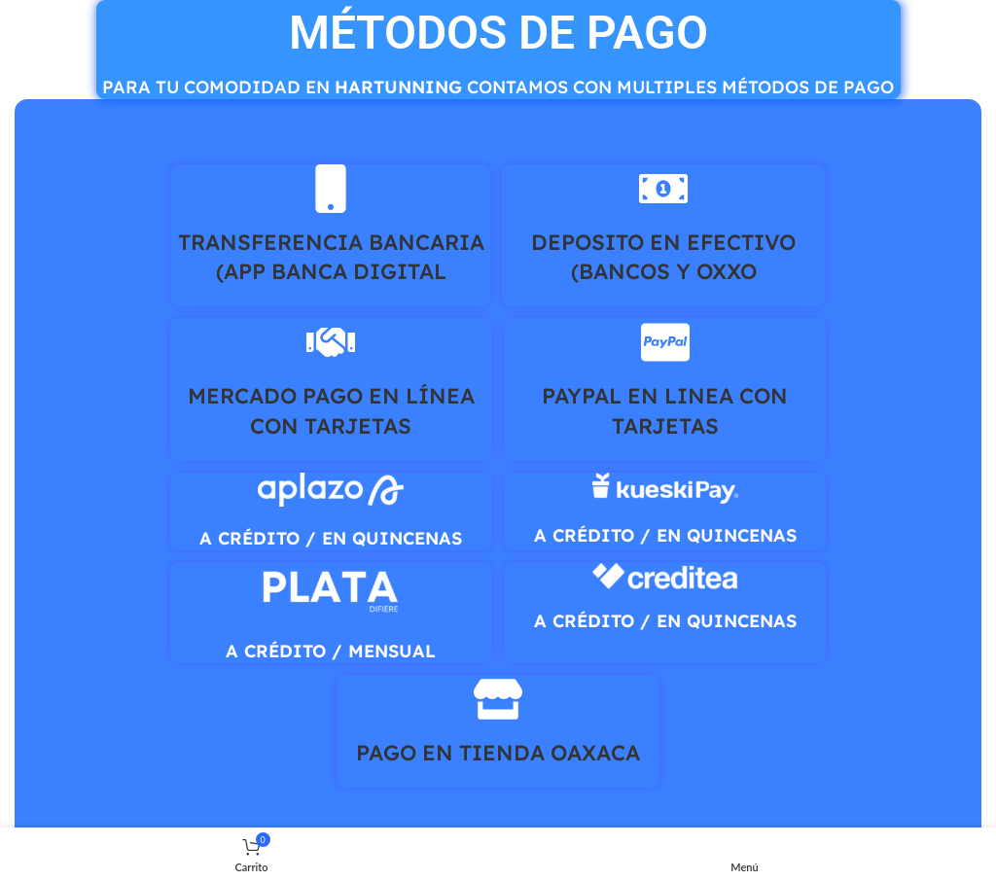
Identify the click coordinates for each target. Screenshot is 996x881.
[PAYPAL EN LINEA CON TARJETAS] (665, 342)
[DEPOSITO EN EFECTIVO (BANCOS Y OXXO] (663, 188)
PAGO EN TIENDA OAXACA (498, 752)
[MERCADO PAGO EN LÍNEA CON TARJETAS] (330, 342)
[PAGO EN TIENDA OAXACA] (498, 699)
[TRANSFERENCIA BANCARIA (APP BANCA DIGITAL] (330, 188)
